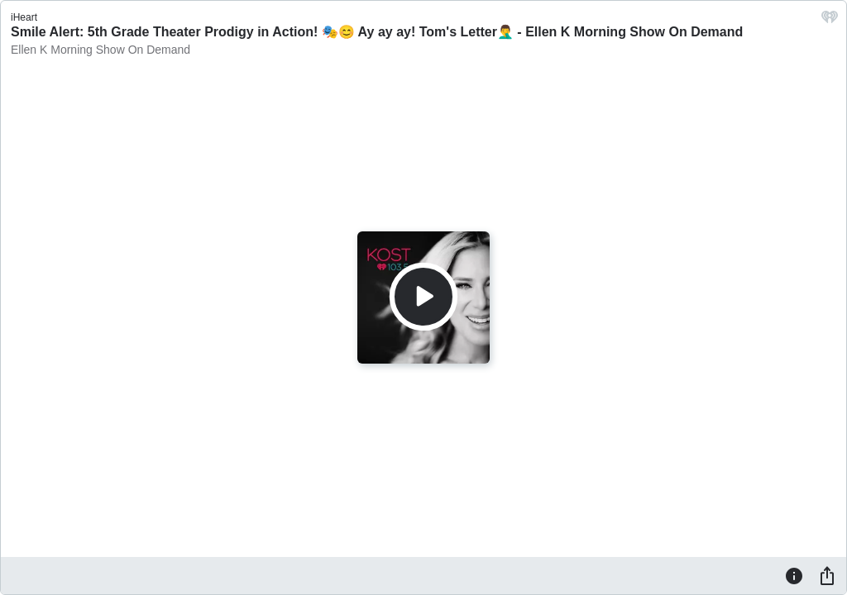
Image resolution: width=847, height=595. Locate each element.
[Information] (794, 575)
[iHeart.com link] (829, 21)
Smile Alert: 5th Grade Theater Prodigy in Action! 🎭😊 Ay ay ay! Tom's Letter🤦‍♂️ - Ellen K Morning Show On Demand (377, 32)
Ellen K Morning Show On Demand (100, 49)
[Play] (423, 297)
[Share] (827, 575)
